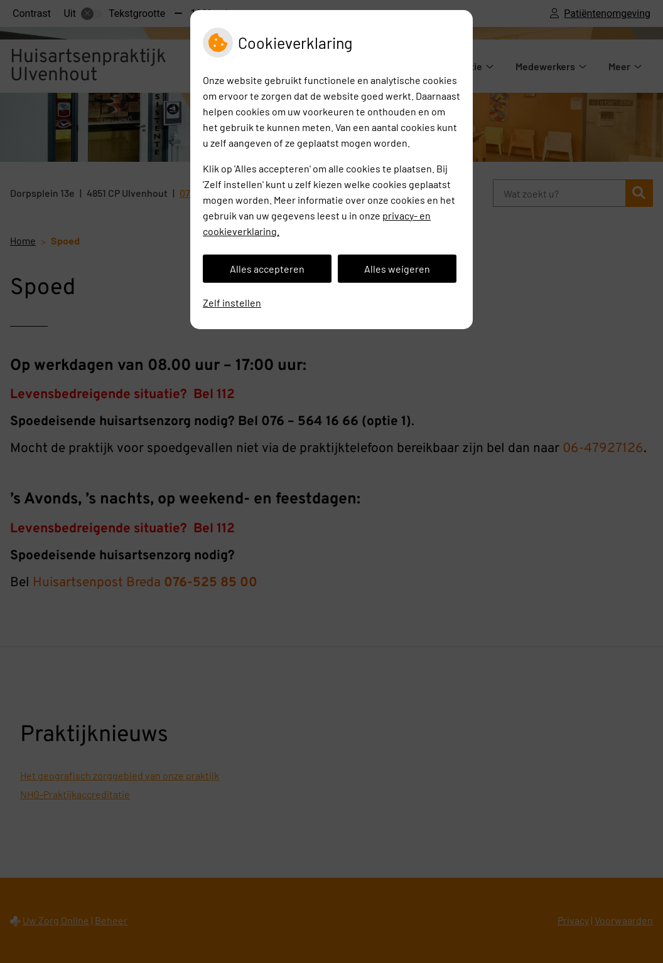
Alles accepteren (267, 269)
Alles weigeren (397, 269)
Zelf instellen (232, 302)
